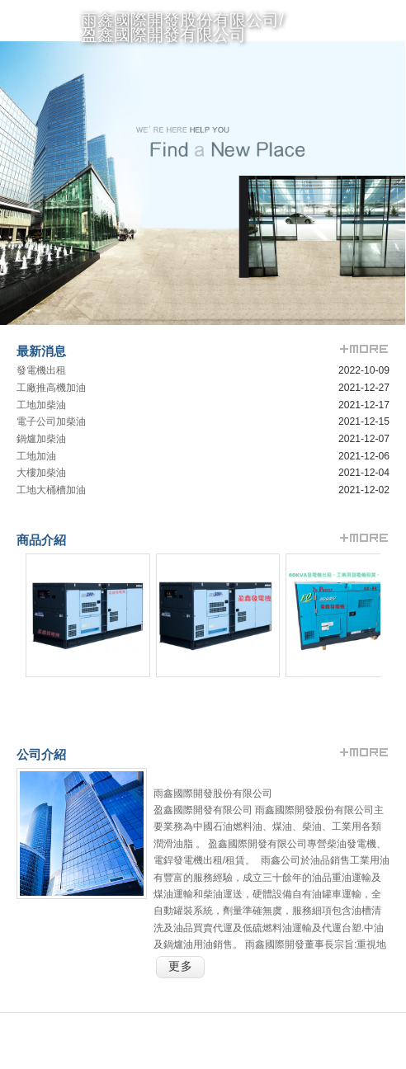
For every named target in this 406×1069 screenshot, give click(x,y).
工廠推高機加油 (51, 387)
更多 (180, 966)
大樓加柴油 (41, 472)
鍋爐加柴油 (41, 439)
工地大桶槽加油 (51, 490)
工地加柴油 (41, 405)
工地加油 (36, 456)
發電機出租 (41, 370)
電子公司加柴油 (51, 421)
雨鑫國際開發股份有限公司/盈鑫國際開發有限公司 (182, 27)
